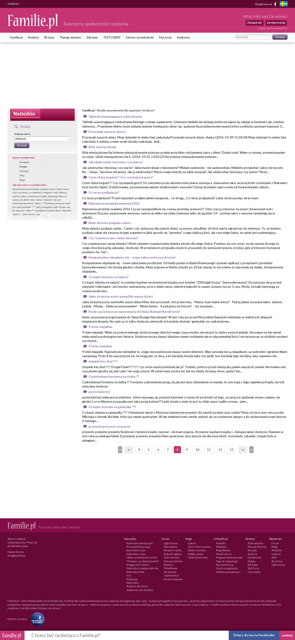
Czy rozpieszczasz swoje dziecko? (113, 238)
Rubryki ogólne (173, 553)
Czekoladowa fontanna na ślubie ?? (113, 376)
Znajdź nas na (266, 4)
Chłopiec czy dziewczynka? (142, 561)
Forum (23, 166)
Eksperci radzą (173, 550)
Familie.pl (16, 37)
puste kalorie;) (99, 392)
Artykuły (24, 171)
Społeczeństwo (197, 550)
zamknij (287, 635)
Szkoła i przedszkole (140, 37)
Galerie (276, 553)
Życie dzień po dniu (199, 546)
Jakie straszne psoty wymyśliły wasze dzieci (120, 296)
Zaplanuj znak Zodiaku (139, 589)
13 (232, 450)
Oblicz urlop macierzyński (141, 557)
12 (220, 450)
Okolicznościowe (198, 557)
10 (197, 450)
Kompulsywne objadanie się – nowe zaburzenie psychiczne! (132, 257)
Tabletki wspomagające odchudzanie (115, 116)
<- (128, 450)
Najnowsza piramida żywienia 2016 (113, 203)
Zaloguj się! (254, 22)
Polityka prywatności (228, 571)
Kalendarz (132, 582)
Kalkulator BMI (135, 571)
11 (209, 450)
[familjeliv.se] (284, 4)
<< (120, 450)
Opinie (192, 543)
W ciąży (49, 37)
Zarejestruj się (276, 22)
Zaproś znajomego (227, 561)
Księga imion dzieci (137, 564)
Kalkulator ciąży (135, 553)
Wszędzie (24, 162)
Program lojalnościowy (229, 557)
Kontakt (220, 543)
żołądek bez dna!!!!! (103, 361)
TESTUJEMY (111, 37)
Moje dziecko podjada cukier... (110, 223)
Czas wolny (254, 571)
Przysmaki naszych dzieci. (107, 132)
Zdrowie (92, 37)
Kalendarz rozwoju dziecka (142, 568)
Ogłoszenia (171, 543)
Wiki (22, 175)
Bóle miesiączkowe (102, 147)
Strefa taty (170, 571)
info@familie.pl (16, 555)
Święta (251, 561)
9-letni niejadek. (100, 327)
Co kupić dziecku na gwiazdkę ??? (112, 407)
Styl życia (165, 37)
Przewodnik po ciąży (138, 546)
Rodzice (33, 37)
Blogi (22, 179)
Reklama (221, 546)
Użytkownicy (171, 575)
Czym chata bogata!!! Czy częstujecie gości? (120, 177)
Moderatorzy (224, 553)
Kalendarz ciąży (135, 550)
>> (251, 450)
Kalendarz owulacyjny (139, 543)
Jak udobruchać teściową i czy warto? (115, 162)
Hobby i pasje (196, 553)
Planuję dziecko (70, 37)
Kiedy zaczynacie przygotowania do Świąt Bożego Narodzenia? (134, 311)
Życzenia (276, 561)
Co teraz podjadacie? (103, 192)
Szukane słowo (22, 133)
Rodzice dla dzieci (137, 586)
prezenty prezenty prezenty (109, 426)
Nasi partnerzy (225, 564)
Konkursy (183, 37)
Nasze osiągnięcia (227, 568)
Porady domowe (173, 579)
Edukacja (131, 579)
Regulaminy (223, 550)
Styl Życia (253, 568)
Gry (128, 575)
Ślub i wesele (171, 557)
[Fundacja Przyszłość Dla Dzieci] (36, 618)
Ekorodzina (170, 546)
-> (242, 450)
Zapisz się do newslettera (273, 28)
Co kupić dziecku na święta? (108, 277)
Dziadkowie (171, 568)
